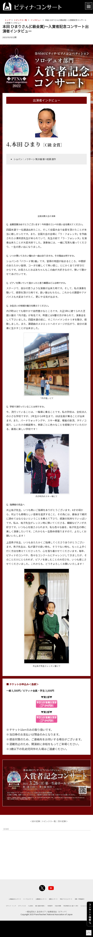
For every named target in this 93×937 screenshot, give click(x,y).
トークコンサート (63, 898)
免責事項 (12, 921)
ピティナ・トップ (18, 916)
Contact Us (79, 921)
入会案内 (55, 916)
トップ (7, 20)
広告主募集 (27, 921)
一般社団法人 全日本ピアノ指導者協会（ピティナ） (46, 928)
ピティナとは (40, 916)
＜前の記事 (35, 821)
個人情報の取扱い (75, 916)
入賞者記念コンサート (33, 898)
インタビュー (36, 20)
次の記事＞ (63, 821)
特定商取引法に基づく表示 (52, 921)
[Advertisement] (46, 853)
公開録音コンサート (18, 904)
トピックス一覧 (20, 20)
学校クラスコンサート (73, 904)
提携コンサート (45, 904)
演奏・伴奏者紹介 (46, 909)
